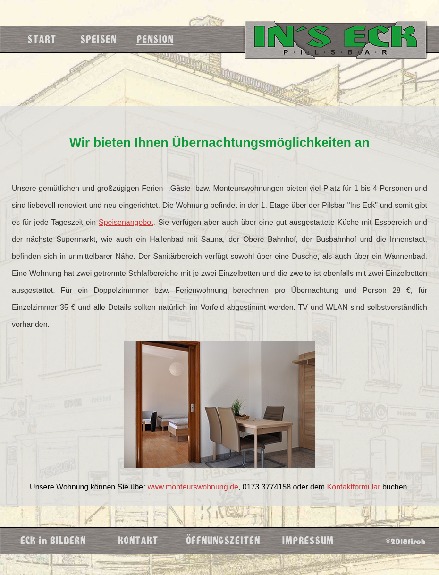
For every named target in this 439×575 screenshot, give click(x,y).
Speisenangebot (126, 222)
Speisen (97, 39)
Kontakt (137, 540)
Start (41, 39)
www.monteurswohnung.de (193, 487)
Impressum (307, 540)
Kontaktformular (353, 487)
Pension (154, 39)
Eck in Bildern (52, 540)
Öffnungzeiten (222, 540)
